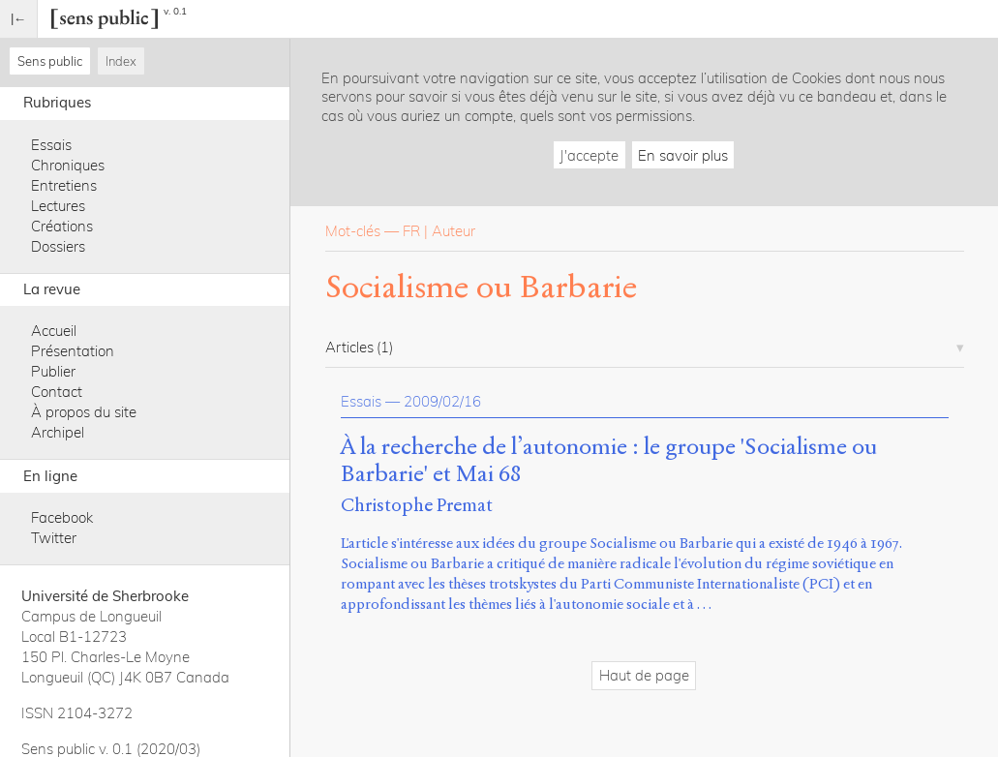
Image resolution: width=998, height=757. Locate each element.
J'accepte (589, 155)
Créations (62, 226)
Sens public (49, 61)
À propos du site (83, 412)
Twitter (53, 538)
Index (121, 61)
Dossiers (58, 246)
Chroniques (68, 165)
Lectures (58, 206)
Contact (56, 391)
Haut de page (644, 675)
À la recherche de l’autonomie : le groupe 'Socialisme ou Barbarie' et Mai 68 (609, 461)
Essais (51, 145)
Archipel (57, 432)
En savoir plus (683, 155)
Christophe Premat (417, 505)
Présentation (72, 351)
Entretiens (64, 185)
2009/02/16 (442, 401)
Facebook (62, 517)
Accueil (53, 330)
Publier (53, 371)
